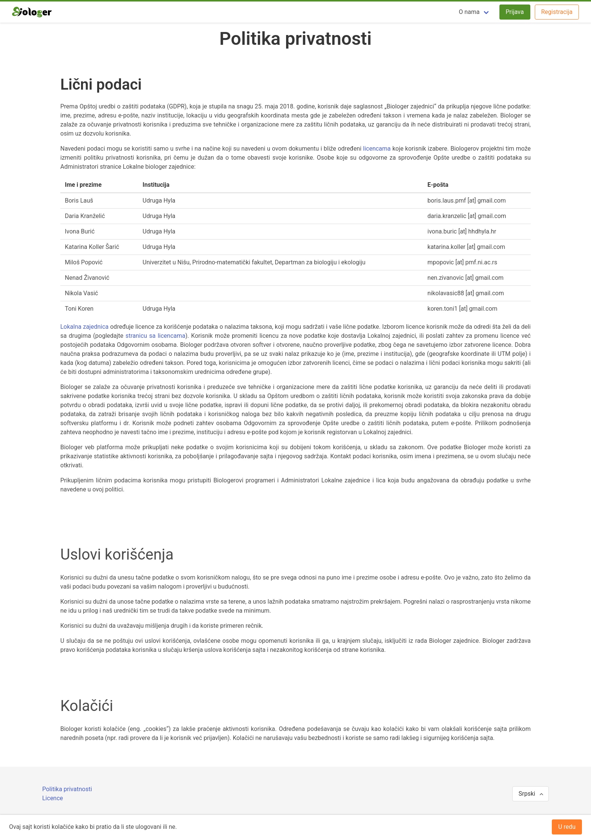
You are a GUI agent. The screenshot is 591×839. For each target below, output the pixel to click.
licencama (376, 148)
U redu (567, 826)
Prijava (515, 11)
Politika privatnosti (67, 789)
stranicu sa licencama (155, 335)
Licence (52, 798)
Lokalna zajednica (84, 326)
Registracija (557, 11)
